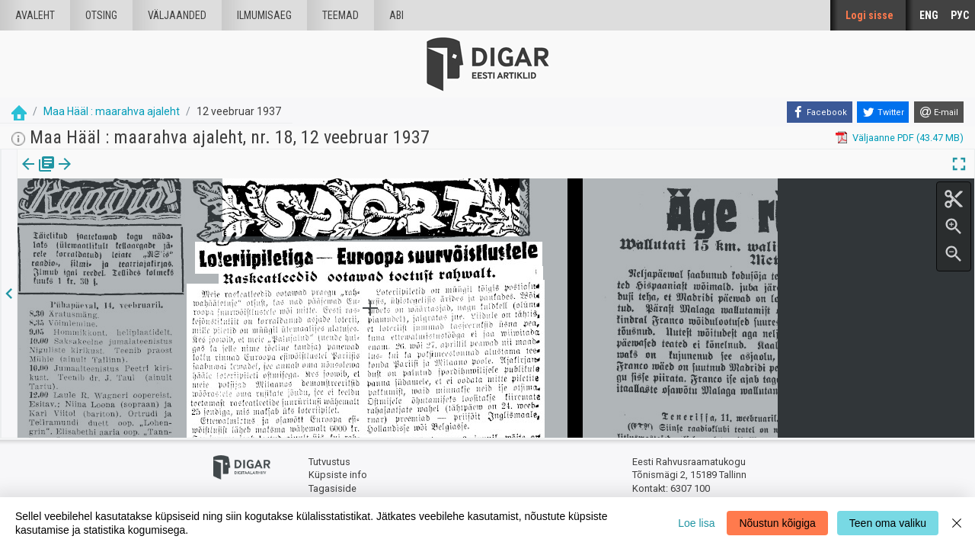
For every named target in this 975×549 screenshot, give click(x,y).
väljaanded (177, 15)
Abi (396, 15)
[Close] (957, 523)
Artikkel (106, 175)
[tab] (38, 175)
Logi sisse (869, 15)
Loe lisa (696, 523)
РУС (960, 15)
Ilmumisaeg (264, 15)
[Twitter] (883, 112)
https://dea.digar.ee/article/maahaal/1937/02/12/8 (129, 216)
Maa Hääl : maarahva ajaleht (111, 111)
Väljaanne (38, 175)
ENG (928, 15)
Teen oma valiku (887, 523)
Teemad (340, 15)
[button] (130, 174)
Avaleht (35, 15)
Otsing (101, 15)
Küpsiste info (337, 474)
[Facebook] (819, 112)
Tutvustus (329, 461)
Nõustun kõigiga (777, 523)
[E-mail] (939, 112)
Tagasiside (332, 488)
